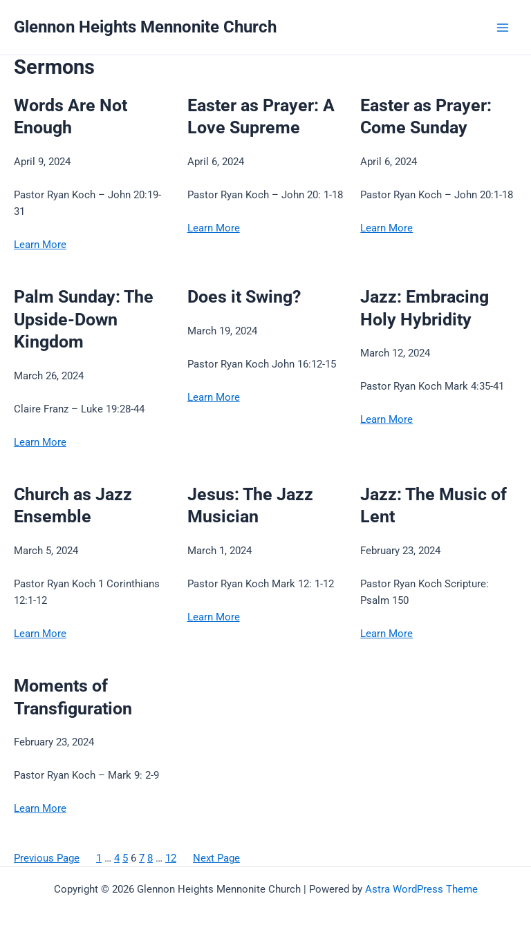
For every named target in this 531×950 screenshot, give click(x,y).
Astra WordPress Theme (421, 889)
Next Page (216, 858)
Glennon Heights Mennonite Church (145, 27)
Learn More (40, 244)
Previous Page (47, 858)
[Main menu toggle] (502, 27)
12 (170, 858)
